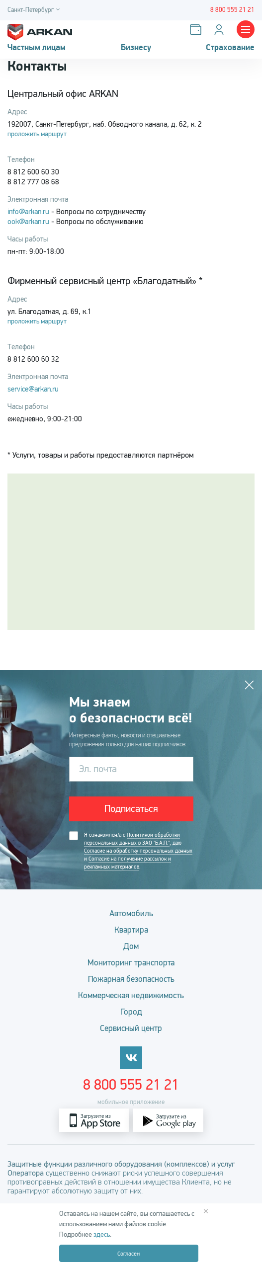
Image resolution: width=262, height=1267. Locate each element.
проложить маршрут (37, 134)
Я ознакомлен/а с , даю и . (138, 851)
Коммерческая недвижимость (131, 995)
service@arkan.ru (33, 389)
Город (131, 1012)
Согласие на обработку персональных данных (138, 851)
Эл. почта (98, 769)
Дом (131, 946)
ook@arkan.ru (28, 221)
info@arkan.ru (28, 211)
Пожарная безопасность (131, 979)
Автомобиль (131, 913)
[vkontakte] (131, 1057)
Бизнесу (136, 47)
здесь (101, 1234)
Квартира (131, 930)
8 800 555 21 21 (131, 1084)
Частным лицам (36, 47)
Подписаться (131, 808)
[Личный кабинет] (221, 29)
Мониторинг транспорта (131, 962)
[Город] (35, 10)
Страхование (230, 47)
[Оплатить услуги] (197, 29)
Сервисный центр (131, 1028)
